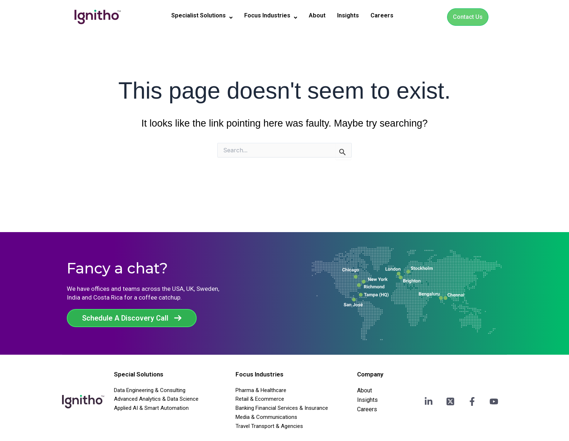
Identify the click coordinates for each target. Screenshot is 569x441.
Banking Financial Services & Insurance (282, 408)
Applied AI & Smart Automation (151, 408)
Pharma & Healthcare (261, 390)
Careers (389, 16)
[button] (197, 16)
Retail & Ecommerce (260, 399)
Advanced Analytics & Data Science (156, 399)
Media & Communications (266, 417)
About (321, 16)
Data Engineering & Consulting (149, 390)
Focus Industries (271, 16)
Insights (353, 16)
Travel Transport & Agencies (269, 426)
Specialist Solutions (197, 16)
